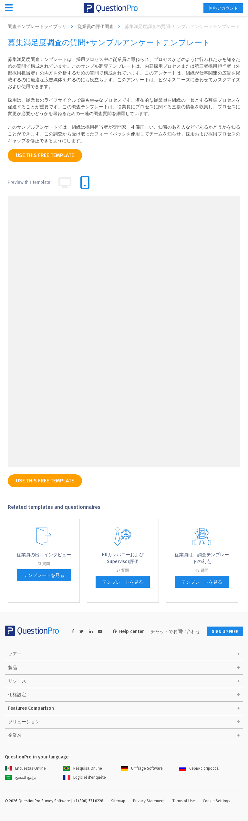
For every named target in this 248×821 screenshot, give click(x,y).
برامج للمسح (20, 778)
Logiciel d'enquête (84, 778)
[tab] (85, 182)
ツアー (15, 654)
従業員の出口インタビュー (44, 555)
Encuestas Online (25, 769)
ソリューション (24, 722)
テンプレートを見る (44, 575)
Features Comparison (31, 708)
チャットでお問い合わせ (171, 631)
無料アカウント (221, 8)
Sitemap (118, 801)
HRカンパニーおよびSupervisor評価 (123, 558)
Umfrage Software (142, 769)
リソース (17, 681)
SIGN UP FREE (223, 631)
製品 (12, 668)
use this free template (45, 155)
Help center (124, 631)
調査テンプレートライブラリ (42, 26)
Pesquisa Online (82, 769)
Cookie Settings (216, 801)
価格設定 (17, 695)
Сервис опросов (199, 769)
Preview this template (29, 182)
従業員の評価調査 (100, 26)
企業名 (15, 735)
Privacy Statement (149, 801)
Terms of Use (183, 801)
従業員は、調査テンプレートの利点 (202, 558)
